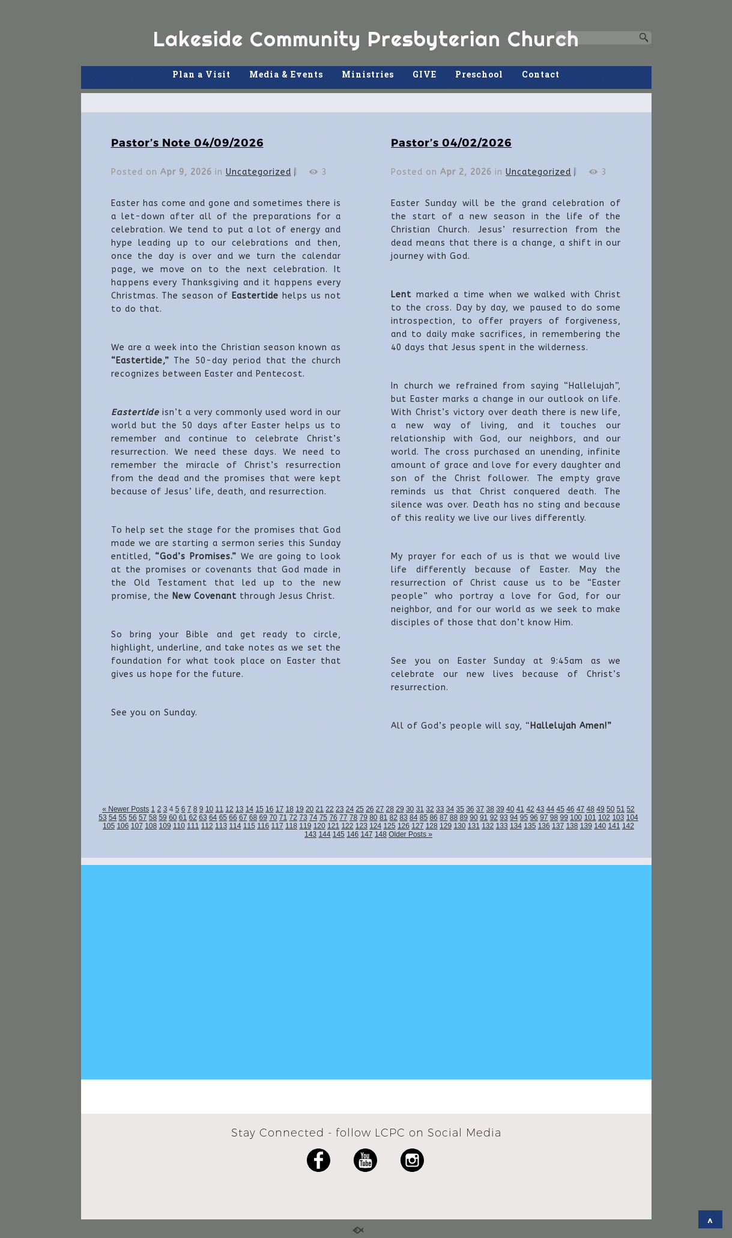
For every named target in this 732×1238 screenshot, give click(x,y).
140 (600, 826)
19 (299, 809)
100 (576, 817)
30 (410, 809)
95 (524, 817)
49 (600, 809)
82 (394, 817)
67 (243, 817)
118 (291, 826)
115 (249, 826)
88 (454, 817)
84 (413, 817)
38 (490, 809)
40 (510, 809)
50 (610, 809)
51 (621, 809)
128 (432, 826)
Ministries (368, 74)
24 (350, 809)
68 (253, 817)
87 (443, 817)
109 (165, 826)
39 (500, 809)
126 (404, 826)
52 (630, 809)
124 (375, 826)
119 (305, 826)
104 (632, 817)
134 (516, 826)
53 (102, 817)
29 (400, 809)
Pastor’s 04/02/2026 (451, 142)
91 (484, 817)
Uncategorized (258, 172)
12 (229, 809)
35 (460, 809)
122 (347, 826)
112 (207, 826)
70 (273, 817)
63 (203, 817)
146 (352, 834)
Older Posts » (410, 834)
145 (339, 834)
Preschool (479, 74)
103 (618, 817)
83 (403, 817)
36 (470, 809)
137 (558, 826)
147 (367, 834)
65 (223, 817)
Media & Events (286, 74)
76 (333, 817)
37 (480, 809)
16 (269, 809)
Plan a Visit (201, 74)
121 (333, 826)
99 (564, 817)
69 (263, 817)
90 (473, 817)
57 (143, 817)
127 (417, 826)
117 (277, 826)
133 (502, 826)
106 (122, 826)
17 (279, 809)
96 (533, 817)
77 (343, 817)
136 (544, 826)
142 (628, 826)
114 (235, 826)
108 (151, 826)
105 (109, 826)
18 (290, 809)
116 (263, 826)
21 (320, 809)
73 (303, 817)
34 (450, 809)
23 (339, 809)
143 (310, 834)
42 (530, 809)
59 (162, 817)
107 (137, 826)
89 (464, 817)
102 (604, 817)
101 (590, 817)
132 (488, 826)
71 (283, 817)
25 (359, 809)
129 (446, 826)
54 (112, 817)
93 (503, 817)
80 (373, 817)
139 (586, 826)
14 (249, 809)
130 (459, 826)
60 (173, 817)
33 (440, 809)
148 (381, 834)
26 (370, 809)
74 (313, 817)
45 (560, 809)
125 (390, 826)
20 (309, 809)
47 (580, 809)
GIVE (425, 74)
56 (132, 817)
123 (361, 826)
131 (474, 826)
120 (319, 826)
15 (259, 809)
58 (153, 817)
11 (219, 809)
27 (380, 809)
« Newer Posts (125, 809)
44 (550, 809)
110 (179, 826)
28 (390, 809)
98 (554, 817)
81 (383, 817)
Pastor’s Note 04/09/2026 (187, 142)
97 (544, 817)
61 (183, 817)
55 (123, 817)
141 (614, 826)
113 (221, 826)
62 (193, 817)
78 (353, 817)
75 (323, 817)
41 (520, 809)
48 (590, 809)
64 (213, 817)
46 (570, 809)
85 (424, 817)
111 (193, 826)
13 (239, 809)
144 (324, 834)
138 (572, 826)
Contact (541, 74)
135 (530, 826)
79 (363, 817)
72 (293, 817)
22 (329, 809)
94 (514, 817)
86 (433, 817)
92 (494, 817)
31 (420, 809)
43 (540, 809)
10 (209, 809)
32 (430, 809)
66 (233, 817)
